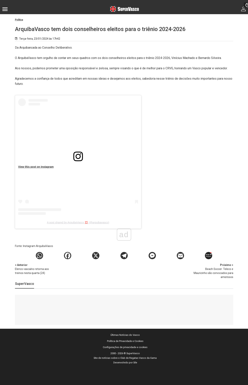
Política (19, 19)
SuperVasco (24, 284)
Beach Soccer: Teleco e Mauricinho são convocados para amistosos (213, 271)
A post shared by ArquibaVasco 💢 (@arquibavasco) (78, 222)
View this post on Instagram (36, 166)
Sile (135, 362)
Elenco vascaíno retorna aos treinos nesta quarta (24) (35, 269)
